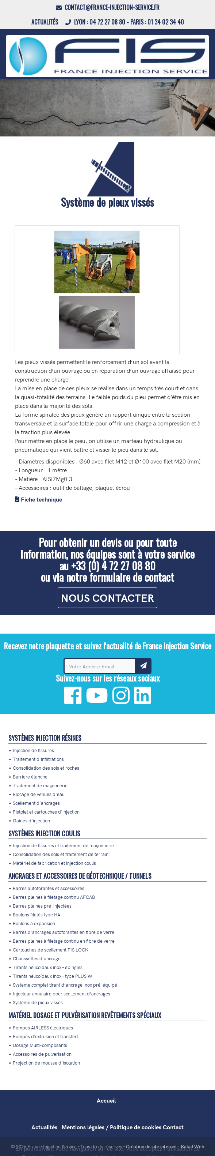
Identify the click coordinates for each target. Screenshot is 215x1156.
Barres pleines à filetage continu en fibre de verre (64, 941)
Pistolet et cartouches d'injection (46, 811)
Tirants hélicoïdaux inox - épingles (47, 967)
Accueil (106, 1100)
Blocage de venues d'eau (39, 794)
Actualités (45, 22)
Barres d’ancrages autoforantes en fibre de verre (63, 932)
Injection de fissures (33, 750)
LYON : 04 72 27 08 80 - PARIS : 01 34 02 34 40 (124, 22)
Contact (173, 1127)
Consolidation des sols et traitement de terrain (60, 854)
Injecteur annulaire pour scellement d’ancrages (61, 993)
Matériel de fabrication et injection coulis (54, 863)
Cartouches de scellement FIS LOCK (50, 949)
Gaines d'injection (31, 820)
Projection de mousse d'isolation (46, 1062)
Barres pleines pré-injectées (42, 905)
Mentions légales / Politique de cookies (111, 1127)
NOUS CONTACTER (107, 597)
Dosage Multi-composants (40, 1045)
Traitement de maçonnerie (40, 785)
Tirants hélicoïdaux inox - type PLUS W (52, 976)
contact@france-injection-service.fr (108, 7)
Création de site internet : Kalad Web (165, 1146)
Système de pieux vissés (38, 1002)
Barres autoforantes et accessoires (48, 888)
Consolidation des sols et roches (46, 768)
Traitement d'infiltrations (38, 759)
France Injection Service (52, 1146)
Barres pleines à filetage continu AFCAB (54, 897)
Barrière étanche (30, 776)
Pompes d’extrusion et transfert (45, 1036)
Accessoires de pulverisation (42, 1054)
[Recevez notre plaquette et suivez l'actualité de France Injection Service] (100, 666)
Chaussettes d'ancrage (37, 958)
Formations (107, 1109)
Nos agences (107, 1118)
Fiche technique (41, 499)
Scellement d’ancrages (36, 803)
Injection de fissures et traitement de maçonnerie (63, 845)
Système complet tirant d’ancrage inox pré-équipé (65, 985)
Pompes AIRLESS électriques (43, 1027)
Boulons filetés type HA (36, 914)
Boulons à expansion (34, 923)
